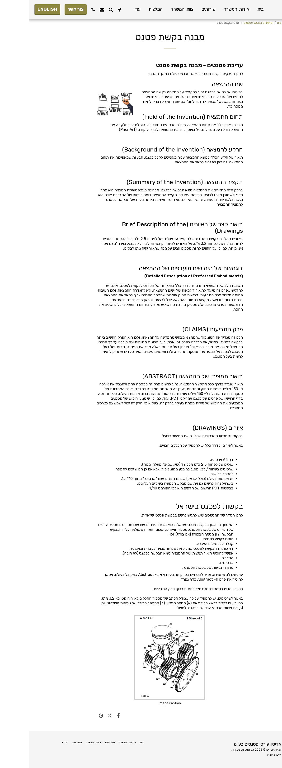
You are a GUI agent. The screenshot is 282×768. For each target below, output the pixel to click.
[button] (91, 9)
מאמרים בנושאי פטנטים (229, 22)
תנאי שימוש (246, 755)
